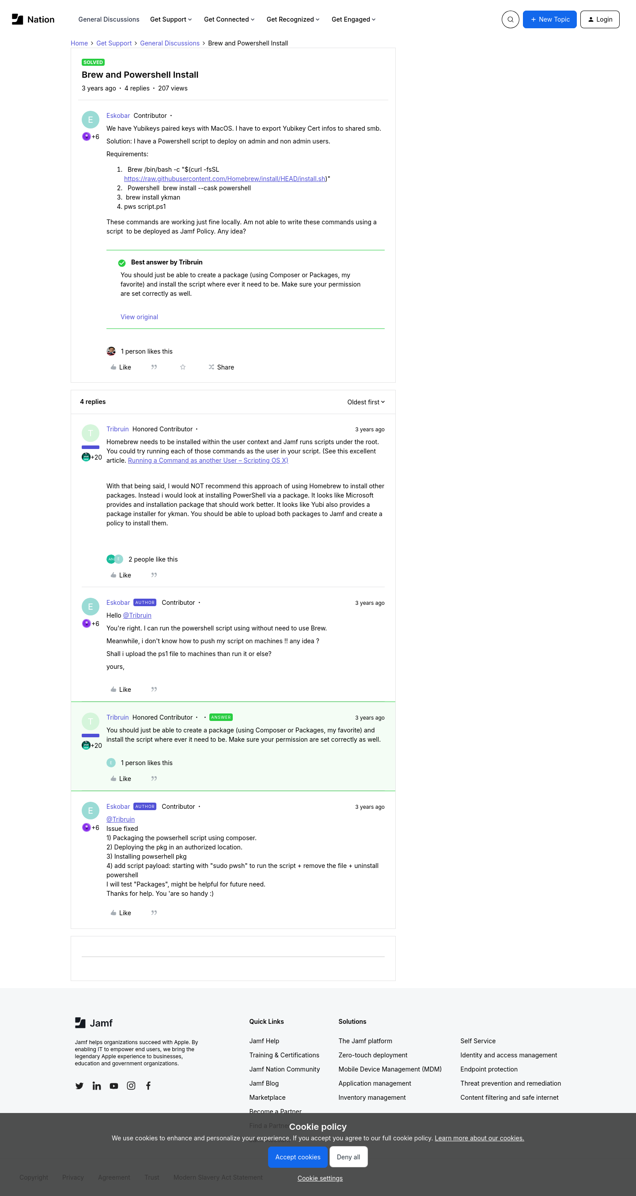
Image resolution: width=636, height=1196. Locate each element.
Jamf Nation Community (285, 1069)
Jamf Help (265, 1041)
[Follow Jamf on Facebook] (148, 1085)
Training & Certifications (285, 1055)
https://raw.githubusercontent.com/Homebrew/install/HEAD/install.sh (224, 178)
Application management (375, 1083)
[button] (550, 19)
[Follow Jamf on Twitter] (79, 1086)
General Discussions (109, 19)
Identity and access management (509, 1055)
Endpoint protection (489, 1069)
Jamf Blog (264, 1083)
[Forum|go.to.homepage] (33, 19)
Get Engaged (354, 19)
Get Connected (230, 19)
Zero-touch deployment (373, 1055)
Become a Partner (276, 1111)
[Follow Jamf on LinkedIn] (96, 1085)
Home (79, 43)
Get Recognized (294, 19)
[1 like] (139, 351)
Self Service (478, 1041)
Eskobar (118, 115)
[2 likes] (142, 559)
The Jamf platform (366, 1041)
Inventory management (372, 1097)
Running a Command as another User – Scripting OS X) (208, 460)
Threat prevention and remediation (511, 1083)
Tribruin (117, 429)
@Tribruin (137, 615)
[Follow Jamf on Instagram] (131, 1085)
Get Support (171, 19)
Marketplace (268, 1097)
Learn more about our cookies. (480, 1138)
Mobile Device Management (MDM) (390, 1069)
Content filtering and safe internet (510, 1097)
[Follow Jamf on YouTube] (114, 1086)
